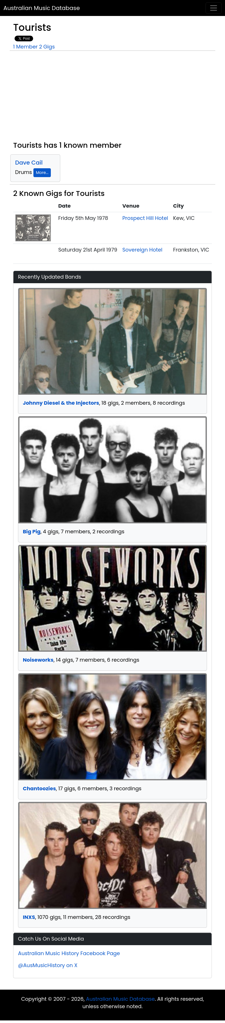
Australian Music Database (41, 8)
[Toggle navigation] (214, 8)
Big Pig (32, 531)
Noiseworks (38, 659)
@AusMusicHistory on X (47, 965)
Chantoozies (39, 788)
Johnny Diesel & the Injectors (61, 402)
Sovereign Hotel (142, 249)
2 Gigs (47, 46)
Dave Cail (29, 163)
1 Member (25, 46)
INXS (29, 917)
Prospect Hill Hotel (145, 218)
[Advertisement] (112, 98)
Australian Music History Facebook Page (69, 953)
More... (42, 172)
